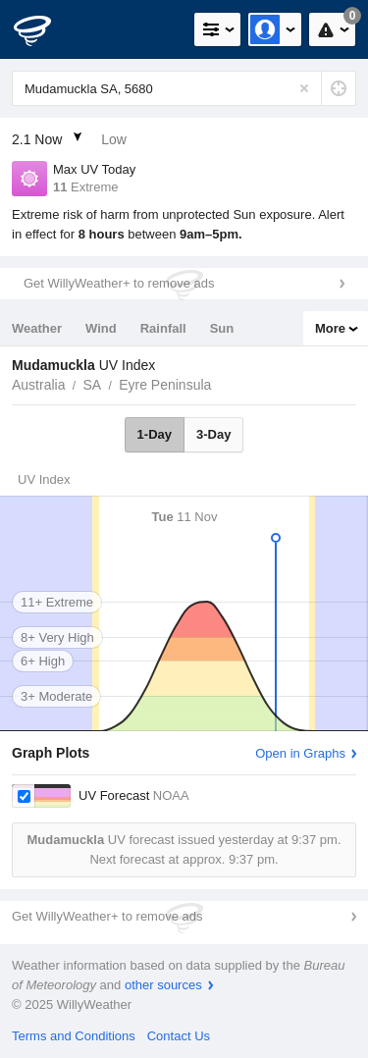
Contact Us (178, 1036)
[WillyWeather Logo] (44, 29)
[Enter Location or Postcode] (184, 88)
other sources (163, 985)
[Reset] (304, 88)
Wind (101, 328)
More (330, 328)
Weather (37, 328)
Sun (222, 328)
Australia (38, 385)
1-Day (154, 434)
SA (91, 385)
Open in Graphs (300, 753)
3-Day (213, 434)
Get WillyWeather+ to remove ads (119, 283)
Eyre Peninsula (165, 385)
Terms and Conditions (73, 1036)
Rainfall (163, 328)
